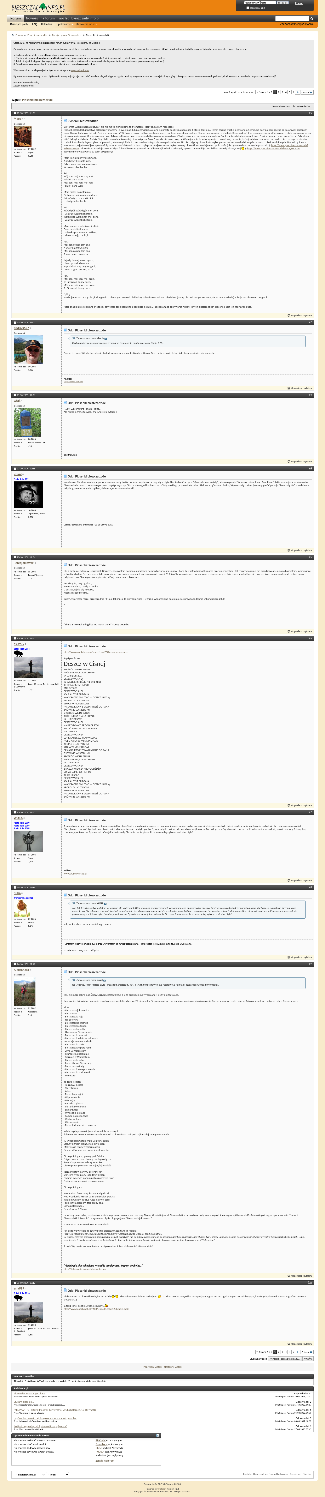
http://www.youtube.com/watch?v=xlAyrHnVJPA (273, 148)
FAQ (34, 24)
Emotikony (101, 1444)
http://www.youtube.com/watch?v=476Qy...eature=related (96, 652)
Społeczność (64, 24)
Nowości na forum (40, 18)
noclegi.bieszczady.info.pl (79, 18)
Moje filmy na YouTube (73, 381)
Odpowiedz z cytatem (300, 315)
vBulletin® (162, 1488)
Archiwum (295, 1473)
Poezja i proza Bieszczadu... (66, 35)
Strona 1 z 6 (265, 92)
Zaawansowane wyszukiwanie (297, 24)
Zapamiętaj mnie (255, 8)
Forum (15, 18)
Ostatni (307, 92)
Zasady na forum (105, 1460)
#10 (310, 1282)
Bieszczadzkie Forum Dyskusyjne (270, 1473)
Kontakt (247, 1473)
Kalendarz (46, 24)
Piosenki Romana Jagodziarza (29, 1393)
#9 (310, 963)
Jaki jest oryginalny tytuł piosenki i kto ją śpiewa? (40, 1426)
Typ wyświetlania (301, 106)
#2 (310, 322)
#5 (310, 556)
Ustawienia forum (85, 24)
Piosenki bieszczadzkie (37, 100)
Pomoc (299, 3)
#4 (310, 468)
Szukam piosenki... (24, 1401)
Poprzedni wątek (152, 1366)
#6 (310, 638)
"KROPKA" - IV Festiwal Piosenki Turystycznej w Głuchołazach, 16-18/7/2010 (55, 1409)
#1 (310, 112)
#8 (310, 887)
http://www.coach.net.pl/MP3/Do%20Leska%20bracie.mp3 (96, 1308)
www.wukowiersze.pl (75, 873)
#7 (310, 812)
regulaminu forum (80, 70)
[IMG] (99, 1447)
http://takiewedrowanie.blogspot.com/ (85, 1268)
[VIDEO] (100, 1451)
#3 (310, 394)
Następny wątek (172, 1366)
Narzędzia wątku (280, 106)
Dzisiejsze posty (19, 24)
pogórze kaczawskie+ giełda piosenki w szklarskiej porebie (45, 1418)
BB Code (100, 1440)
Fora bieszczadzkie (37, 35)
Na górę (308, 1358)
